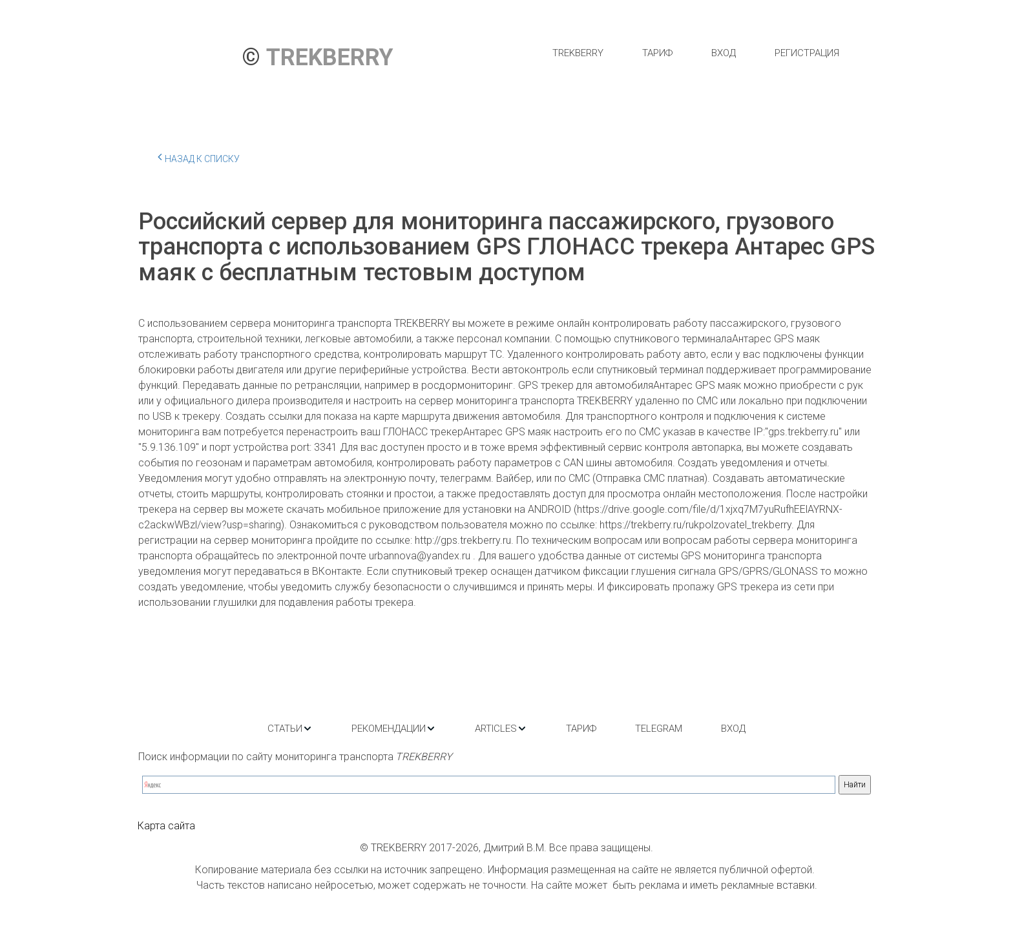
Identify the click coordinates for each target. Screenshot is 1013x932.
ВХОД (723, 53)
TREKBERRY (577, 53)
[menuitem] (578, 53)
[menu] (695, 53)
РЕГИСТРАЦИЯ (807, 53)
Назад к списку (199, 157)
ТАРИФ (657, 53)
